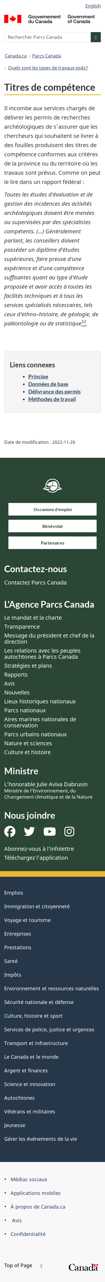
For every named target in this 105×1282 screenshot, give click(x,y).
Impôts (12, 974)
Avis (9, 683)
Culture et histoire (27, 752)
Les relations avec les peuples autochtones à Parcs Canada (42, 653)
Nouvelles (17, 692)
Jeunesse (14, 1125)
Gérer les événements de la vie (40, 1138)
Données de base (48, 384)
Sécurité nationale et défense (39, 1002)
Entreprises (17, 933)
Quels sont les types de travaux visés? (48, 68)
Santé (11, 961)
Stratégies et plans (28, 665)
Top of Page (23, 1265)
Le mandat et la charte (33, 617)
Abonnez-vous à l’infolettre (39, 848)
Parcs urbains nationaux (35, 734)
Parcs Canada (46, 56)
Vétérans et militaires (29, 1111)
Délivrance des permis (54, 391)
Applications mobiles (36, 1193)
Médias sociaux (29, 1179)
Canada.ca (16, 56)
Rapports (16, 674)
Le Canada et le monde (31, 1056)
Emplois (13, 892)
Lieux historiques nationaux (40, 701)
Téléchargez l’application (36, 857)
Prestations (17, 947)
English (93, 6)
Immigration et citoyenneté (37, 906)
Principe (38, 376)
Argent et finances (26, 1070)
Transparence (22, 626)
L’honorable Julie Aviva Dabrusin (48, 790)
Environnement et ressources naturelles (51, 988)
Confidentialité (28, 1234)
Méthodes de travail (52, 399)
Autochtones (19, 1097)
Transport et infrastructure (36, 1043)
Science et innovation (29, 1084)
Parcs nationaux (25, 710)
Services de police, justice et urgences (49, 1029)
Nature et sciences (28, 743)
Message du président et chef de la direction (49, 638)
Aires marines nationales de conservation (40, 722)
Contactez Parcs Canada (35, 582)
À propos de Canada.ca (38, 1206)
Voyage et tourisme (27, 920)
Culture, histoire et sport (33, 1015)
